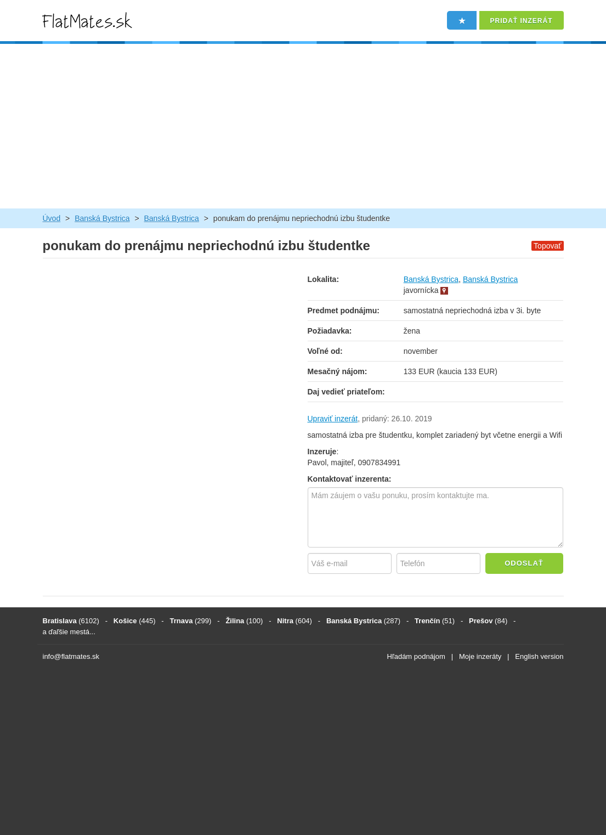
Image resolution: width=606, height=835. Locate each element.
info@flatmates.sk (71, 656)
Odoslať (524, 563)
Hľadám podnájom (416, 656)
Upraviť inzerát (333, 418)
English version (539, 656)
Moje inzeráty (480, 656)
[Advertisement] (303, 126)
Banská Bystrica (102, 218)
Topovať (547, 245)
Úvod (52, 218)
